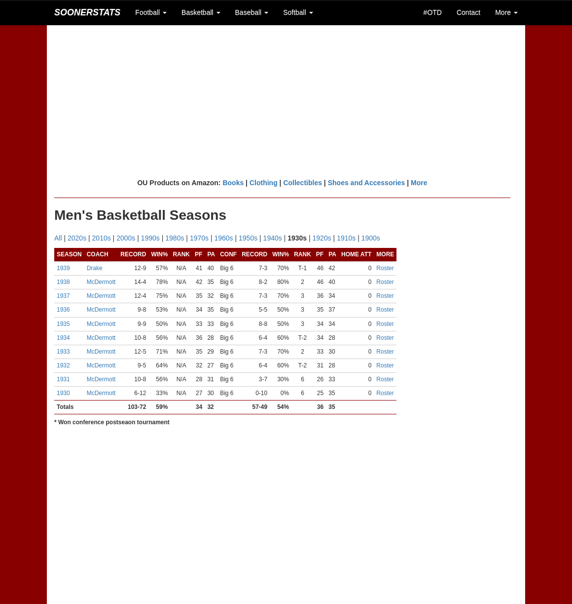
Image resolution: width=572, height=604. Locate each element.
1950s (248, 238)
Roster (384, 268)
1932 (63, 365)
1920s (322, 238)
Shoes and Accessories (366, 183)
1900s (370, 238)
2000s (125, 238)
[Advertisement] (286, 101)
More (419, 183)
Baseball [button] (252, 12)
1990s (150, 238)
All (58, 238)
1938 (63, 282)
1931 (63, 379)
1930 (63, 393)
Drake (95, 268)
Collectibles (302, 183)
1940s (272, 238)
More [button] (506, 12)
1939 (63, 268)
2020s (77, 238)
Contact (468, 12)
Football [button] (151, 12)
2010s (101, 238)
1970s (199, 238)
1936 (63, 309)
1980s (174, 238)
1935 (63, 324)
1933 (63, 351)
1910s (346, 238)
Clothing (264, 183)
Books (233, 183)
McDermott (101, 282)
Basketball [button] (200, 12)
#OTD (433, 12)
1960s (223, 238)
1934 (63, 337)
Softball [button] (298, 12)
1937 (63, 295)
